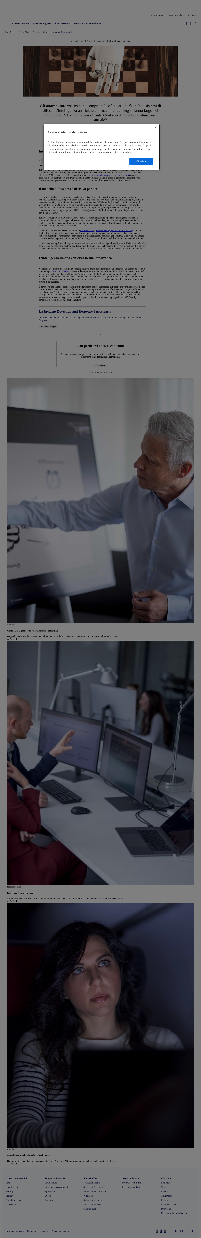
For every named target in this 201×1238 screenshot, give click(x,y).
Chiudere (141, 161)
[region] (101, 147)
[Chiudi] (155, 127)
